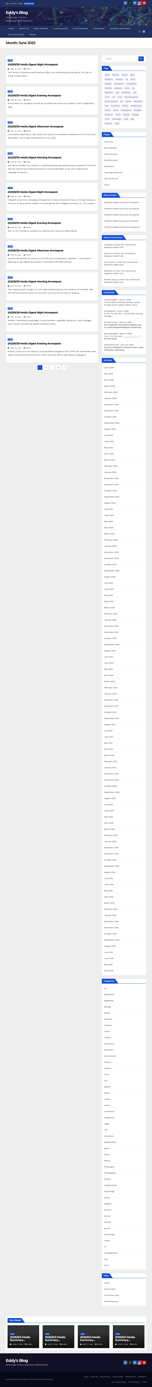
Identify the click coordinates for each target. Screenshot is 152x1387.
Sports (107, 1228)
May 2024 (108, 521)
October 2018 (110, 934)
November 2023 (111, 558)
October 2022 (110, 638)
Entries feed (109, 1289)
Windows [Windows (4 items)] (108, 123)
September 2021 (111, 718)
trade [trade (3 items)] (126, 119)
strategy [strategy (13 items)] (135, 115)
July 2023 (108, 583)
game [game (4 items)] (127, 88)
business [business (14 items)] (119, 79)
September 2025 (111, 423)
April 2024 (109, 527)
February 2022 (110, 687)
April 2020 (109, 823)
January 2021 (110, 767)
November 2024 (111, 484)
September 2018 (111, 940)
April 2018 (108, 971)
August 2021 (109, 724)
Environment (110, 1056)
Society (107, 1222)
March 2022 (109, 681)
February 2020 (111, 835)
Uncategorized (110, 1253)
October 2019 (110, 860)
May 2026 (108, 374)
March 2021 (109, 755)
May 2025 (108, 447)
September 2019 (111, 866)
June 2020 (109, 811)
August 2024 (110, 503)
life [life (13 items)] (134, 92)
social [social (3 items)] (118, 115)
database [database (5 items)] (118, 88)
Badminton (109, 994)
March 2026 (109, 386)
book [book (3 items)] (132, 75)
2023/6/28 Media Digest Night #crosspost (33, 312)
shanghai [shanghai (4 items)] (137, 110)
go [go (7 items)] (133, 88)
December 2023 (111, 552)
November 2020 (111, 780)
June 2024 (109, 515)
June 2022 (109, 663)
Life (106, 1130)
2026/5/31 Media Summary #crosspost (122, 227)
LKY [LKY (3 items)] (113, 97)
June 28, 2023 (16, 317)
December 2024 (111, 478)
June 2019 (109, 884)
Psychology (109, 1191)
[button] (140, 31)
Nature (107, 1161)
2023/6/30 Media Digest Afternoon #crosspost (35, 126)
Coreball (108, 245)
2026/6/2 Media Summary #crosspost (121, 215)
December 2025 (111, 404)
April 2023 (109, 601)
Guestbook (99, 29)
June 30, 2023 (16, 69)
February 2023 (110, 614)
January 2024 (110, 546)
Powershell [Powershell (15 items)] (115, 106)
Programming (110, 1185)
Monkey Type (110, 279)
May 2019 (108, 891)
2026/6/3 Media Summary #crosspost (121, 208)
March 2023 (109, 607)
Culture (107, 1037)
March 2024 (109, 534)
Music (107, 1154)
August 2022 (110, 651)
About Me (24, 29)
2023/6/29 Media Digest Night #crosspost (33, 192)
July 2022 (108, 657)
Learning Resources (120, 29)
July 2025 (108, 435)
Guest (107, 1093)
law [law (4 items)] (117, 92)
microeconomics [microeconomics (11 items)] (111, 101)
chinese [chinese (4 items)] (108, 84)
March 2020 (109, 829)
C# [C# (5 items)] (127, 79)
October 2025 (110, 417)
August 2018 (109, 946)
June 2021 (108, 737)
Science (107, 1210)
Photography (110, 1173)
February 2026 (110, 392)
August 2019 (109, 872)
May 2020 (108, 817)
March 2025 (109, 460)
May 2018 (108, 964)
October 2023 (110, 564)
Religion (107, 1204)
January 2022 (110, 694)
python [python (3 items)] (107, 110)
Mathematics (110, 1142)
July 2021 (108, 731)
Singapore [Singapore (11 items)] (109, 115)
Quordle (107, 253)
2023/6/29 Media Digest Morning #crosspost (34, 281)
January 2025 (110, 472)
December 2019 (111, 847)
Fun (106, 1081)
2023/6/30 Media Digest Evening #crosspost (34, 95)
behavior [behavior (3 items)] (115, 75)
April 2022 (109, 675)
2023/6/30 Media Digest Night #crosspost (33, 64)
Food (106, 1074)
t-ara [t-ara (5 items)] (107, 119)
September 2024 (111, 497)
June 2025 (109, 441)
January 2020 (110, 841)
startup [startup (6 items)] (126, 115)
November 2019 (111, 854)
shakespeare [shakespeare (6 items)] (126, 110)
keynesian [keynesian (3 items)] (109, 92)
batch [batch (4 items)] (107, 75)
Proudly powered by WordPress (17, 1379)
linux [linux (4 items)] (107, 97)
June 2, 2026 (87, 1344)
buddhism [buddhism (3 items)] (109, 79)
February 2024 (110, 540)
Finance (107, 1068)
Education (108, 1050)
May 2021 (108, 743)
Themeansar (48, 1379)
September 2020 (112, 792)
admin (27, 69)
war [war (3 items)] (132, 119)
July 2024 (108, 509)
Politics (107, 1179)
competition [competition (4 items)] (119, 84)
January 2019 (110, 915)
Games (107, 1087)
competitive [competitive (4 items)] (131, 84)
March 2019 (109, 903)
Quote (107, 1197)
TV (105, 1247)
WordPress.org (110, 1301)
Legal (106, 1124)
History (107, 1099)
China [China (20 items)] (133, 79)
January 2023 (110, 620)
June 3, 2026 (52, 1344)
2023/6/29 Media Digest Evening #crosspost (34, 223)
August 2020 (110, 798)
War (106, 1259)
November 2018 (111, 927)
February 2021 (110, 761)
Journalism (109, 1111)
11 (58, 367)
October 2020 (110, 786)
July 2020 (108, 804)
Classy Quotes (60, 29)
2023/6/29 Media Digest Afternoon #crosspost (35, 250)
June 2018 (109, 958)
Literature (108, 1136)
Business (108, 1019)
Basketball (109, 1001)
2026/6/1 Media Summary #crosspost (121, 221)
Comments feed (111, 1295)
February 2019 (110, 909)
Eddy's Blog (17, 12)
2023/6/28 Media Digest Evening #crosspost (34, 343)
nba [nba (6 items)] (106, 106)
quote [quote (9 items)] (115, 110)
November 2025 (111, 411)
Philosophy (109, 1167)
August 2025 (110, 429)
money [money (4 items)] (128, 101)
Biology (107, 1007)
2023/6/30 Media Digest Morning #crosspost (34, 157)
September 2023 (111, 571)
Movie (107, 1148)
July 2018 (108, 952)
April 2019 (108, 897)
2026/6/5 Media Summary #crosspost (121, 202)
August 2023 (110, 577)
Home (11, 29)
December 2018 (111, 921)
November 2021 (111, 706)
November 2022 (111, 632)
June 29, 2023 (16, 196)
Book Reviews (41, 29)
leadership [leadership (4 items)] (126, 92)
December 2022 (111, 626)
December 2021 (111, 700)
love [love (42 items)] (120, 97)
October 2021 (110, 712)
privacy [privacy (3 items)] (125, 106)
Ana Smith (109, 262)
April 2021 (108, 749)
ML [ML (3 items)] (122, 101)
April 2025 (109, 454)
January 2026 (110, 398)
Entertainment (80, 29)
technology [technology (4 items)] (116, 119)
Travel (32, 35)
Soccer (107, 1216)
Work (10, 60)
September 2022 (111, 644)
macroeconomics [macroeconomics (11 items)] (131, 97)
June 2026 (109, 367)
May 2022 (108, 669)
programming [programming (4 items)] (136, 106)
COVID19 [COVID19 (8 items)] (108, 88)
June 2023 (109, 589)
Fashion (107, 1062)
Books (107, 1013)
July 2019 (108, 878)
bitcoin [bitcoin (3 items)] (124, 75)
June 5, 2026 (17, 1344)
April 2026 (109, 380)
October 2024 (110, 491)
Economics (109, 1044)
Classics (108, 1025)
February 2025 (110, 466)
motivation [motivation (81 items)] (138, 101)
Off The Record (16, 35)
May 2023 (108, 595)
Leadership (109, 1117)
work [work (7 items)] (117, 123)
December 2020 (111, 774)
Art (105, 988)
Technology (109, 1234)
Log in (107, 1283)
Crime (107, 1031)
